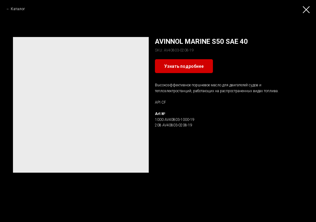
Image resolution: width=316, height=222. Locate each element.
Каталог (18, 9)
